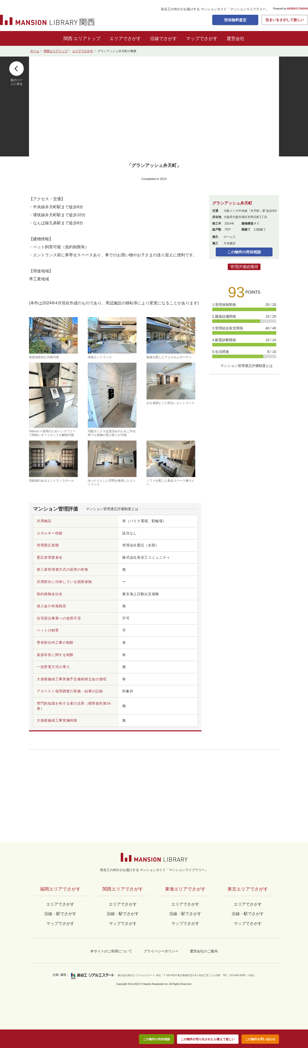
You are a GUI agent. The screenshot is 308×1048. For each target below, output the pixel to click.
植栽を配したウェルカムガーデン (170, 338)
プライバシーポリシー (161, 951)
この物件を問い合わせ (260, 1039)
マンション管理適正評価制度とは (112, 509)
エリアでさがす (125, 38)
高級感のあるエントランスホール (53, 461)
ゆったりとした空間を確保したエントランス (112, 463)
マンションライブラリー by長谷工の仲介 (154, 857)
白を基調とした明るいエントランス (170, 383)
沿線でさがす (163, 38)
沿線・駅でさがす (248, 914)
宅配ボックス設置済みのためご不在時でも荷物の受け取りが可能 (112, 400)
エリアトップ (87, 38)
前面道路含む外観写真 (53, 338)
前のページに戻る (16, 81)
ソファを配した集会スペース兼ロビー (170, 463)
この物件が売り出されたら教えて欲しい (208, 1039)
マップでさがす (202, 38)
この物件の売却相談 (244, 252)
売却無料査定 (235, 20)
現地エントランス (112, 338)
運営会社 (235, 38)
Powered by (290, 9)
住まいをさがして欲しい (285, 20)
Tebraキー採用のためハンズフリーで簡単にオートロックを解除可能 (53, 400)
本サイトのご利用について (111, 951)
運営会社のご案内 (204, 951)
